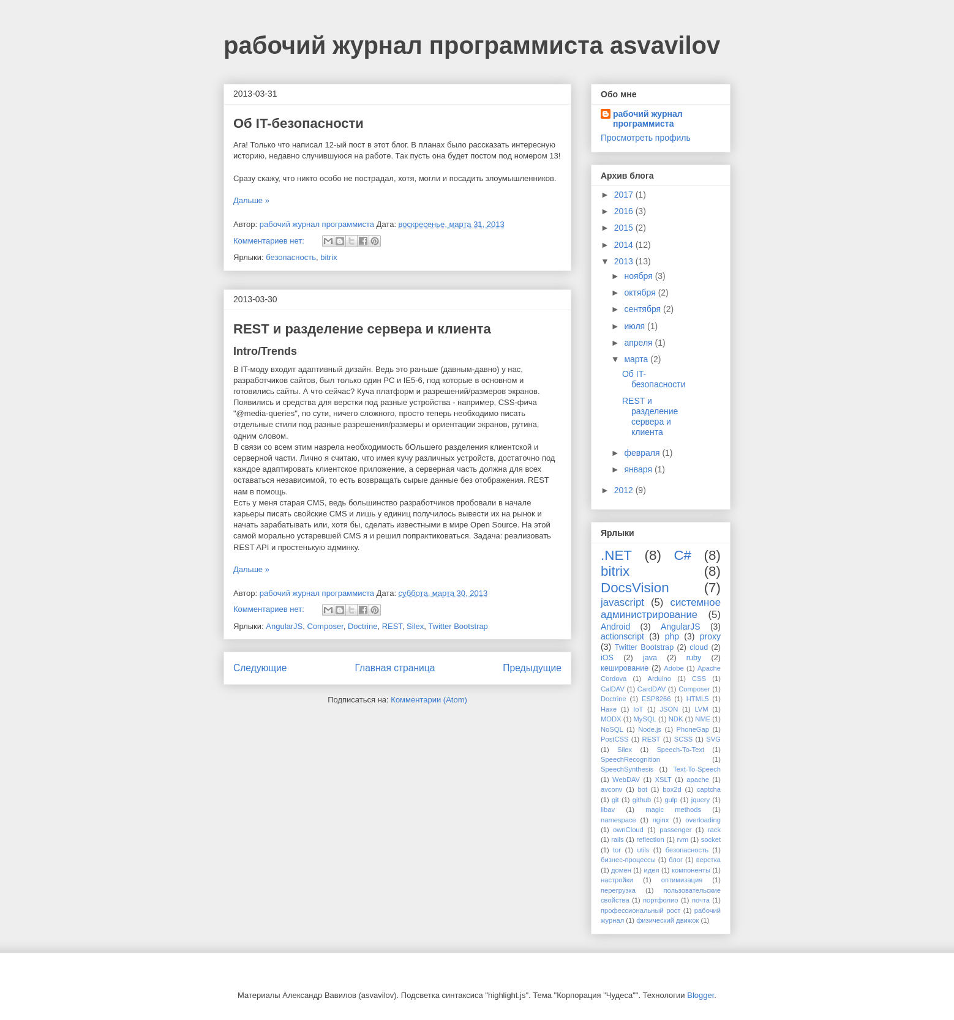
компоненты (691, 870)
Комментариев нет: (270, 240)
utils (643, 850)
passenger (675, 829)
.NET (616, 555)
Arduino (659, 678)
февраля (643, 453)
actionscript (622, 636)
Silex (415, 626)
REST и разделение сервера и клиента (362, 329)
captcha (709, 789)
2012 (625, 490)
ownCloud (628, 829)
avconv (611, 789)
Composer (325, 626)
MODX (611, 719)
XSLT (663, 779)
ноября (639, 276)
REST (392, 626)
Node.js (649, 729)
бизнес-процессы (628, 859)
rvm (682, 839)
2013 (625, 261)
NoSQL (612, 729)
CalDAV (613, 689)
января (639, 469)
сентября (643, 309)
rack (714, 829)
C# (682, 555)
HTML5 (697, 698)
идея (651, 870)
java (650, 657)
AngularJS (284, 626)
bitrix (328, 257)
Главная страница (395, 668)
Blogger (700, 995)
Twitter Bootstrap (458, 626)
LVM (701, 709)
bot (643, 789)
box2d (672, 789)
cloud (698, 647)
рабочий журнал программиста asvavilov (471, 45)
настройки (617, 880)
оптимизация (682, 880)
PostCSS (614, 739)
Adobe (673, 668)
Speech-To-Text (680, 749)
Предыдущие (532, 668)
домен (621, 870)
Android (615, 626)
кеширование (624, 668)
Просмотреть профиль (646, 138)
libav (608, 809)
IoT (638, 709)
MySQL (645, 719)
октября (641, 292)
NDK (676, 719)
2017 (625, 194)
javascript (622, 602)
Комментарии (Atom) (429, 699)
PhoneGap (693, 729)
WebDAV (626, 779)
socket (711, 839)
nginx (661, 820)
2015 (625, 228)
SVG (713, 739)
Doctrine (362, 626)
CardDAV (651, 689)
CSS (699, 678)
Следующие (260, 668)
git (615, 799)
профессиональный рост (640, 910)
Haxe (609, 709)
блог (676, 859)
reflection (650, 839)
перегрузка (618, 890)
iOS (607, 657)
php (672, 636)
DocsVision (635, 587)
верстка (708, 859)
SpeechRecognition (630, 759)
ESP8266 (656, 698)
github (642, 799)
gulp (670, 799)
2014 (625, 245)
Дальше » (251, 200)
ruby (694, 657)
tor (617, 850)
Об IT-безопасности (298, 123)
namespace (618, 820)
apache (697, 779)
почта (701, 900)
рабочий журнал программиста (648, 118)
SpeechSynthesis (627, 769)
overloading (703, 820)
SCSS (683, 739)
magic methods (673, 809)
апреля (639, 343)
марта (637, 359)
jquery (700, 799)
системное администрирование (661, 608)
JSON (668, 709)
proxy (710, 636)
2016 (625, 211)
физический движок (667, 920)
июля (635, 326)
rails (617, 839)
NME (702, 719)
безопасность (291, 257)
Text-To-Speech (697, 769)
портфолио (660, 900)
